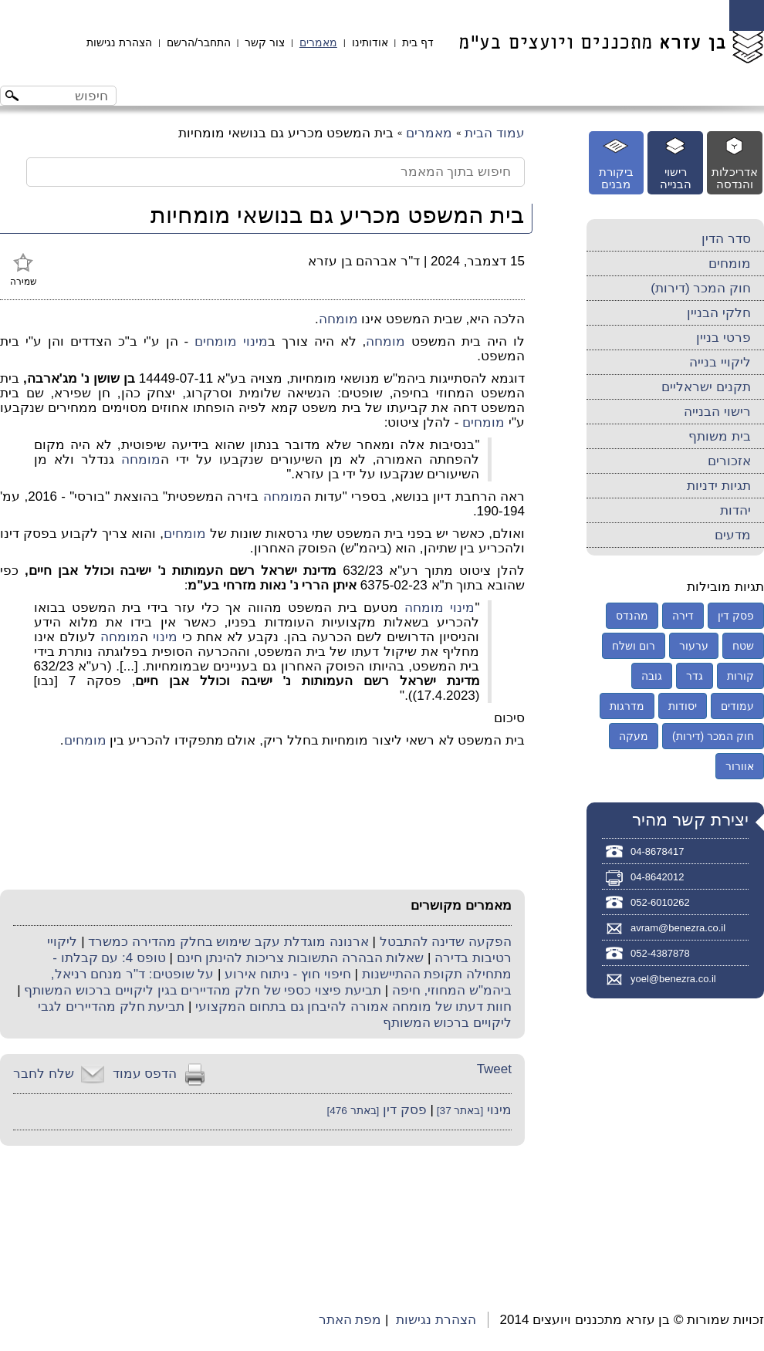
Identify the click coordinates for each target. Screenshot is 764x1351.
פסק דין (405, 1110)
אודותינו (370, 42)
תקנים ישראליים (706, 387)
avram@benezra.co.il (677, 928)
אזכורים (729, 461)
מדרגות (627, 706)
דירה (683, 616)
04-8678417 (657, 851)
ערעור (693, 646)
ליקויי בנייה (720, 362)
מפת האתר (350, 1319)
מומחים (215, 341)
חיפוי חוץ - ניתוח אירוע (288, 974)
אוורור (739, 766)
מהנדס (632, 616)
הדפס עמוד (145, 1073)
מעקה (633, 736)
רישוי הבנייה (717, 411)
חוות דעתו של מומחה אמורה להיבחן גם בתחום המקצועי (353, 1006)
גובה (651, 676)
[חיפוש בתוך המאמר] (275, 172)
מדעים (733, 535)
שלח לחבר (43, 1073)
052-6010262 (660, 902)
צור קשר (265, 42)
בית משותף (719, 436)
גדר (694, 676)
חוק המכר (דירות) (701, 288)
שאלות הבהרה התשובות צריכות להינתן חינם (300, 958)
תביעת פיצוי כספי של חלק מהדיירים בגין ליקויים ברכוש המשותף (202, 990)
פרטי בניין (723, 337)
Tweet (494, 1069)
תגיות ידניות (719, 485)
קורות (740, 676)
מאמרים (318, 42)
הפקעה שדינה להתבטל (446, 941)
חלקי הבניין (719, 313)
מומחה (338, 319)
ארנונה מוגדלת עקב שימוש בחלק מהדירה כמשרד (228, 941)
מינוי (255, 341)
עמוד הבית (495, 133)
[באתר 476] (352, 1110)
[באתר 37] (458, 1110)
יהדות (735, 510)
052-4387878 (660, 953)
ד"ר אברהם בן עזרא (364, 261)
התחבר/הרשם (199, 42)
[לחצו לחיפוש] (14, 97)
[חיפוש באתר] (71, 95)
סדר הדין (726, 238)
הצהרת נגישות (119, 42)
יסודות (682, 706)
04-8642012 (657, 877)
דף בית (418, 42)
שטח (743, 646)
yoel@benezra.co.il (673, 979)
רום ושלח (633, 646)
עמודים (737, 706)
